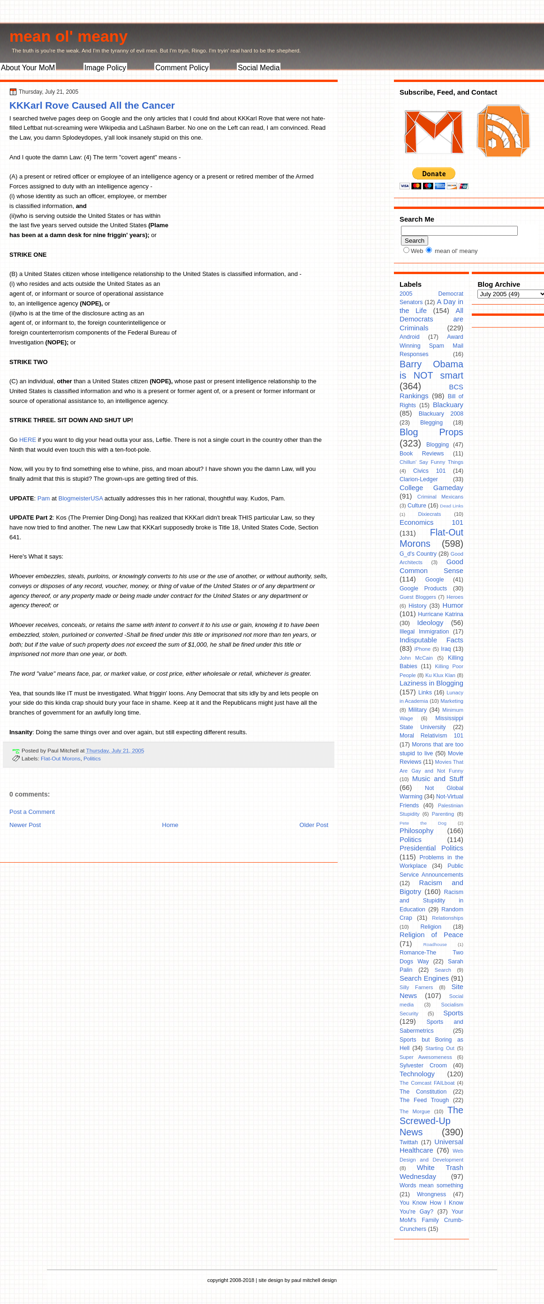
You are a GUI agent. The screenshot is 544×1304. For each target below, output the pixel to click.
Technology (417, 1074)
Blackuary (448, 405)
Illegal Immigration (424, 631)
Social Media (259, 68)
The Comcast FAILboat (427, 1083)
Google (434, 579)
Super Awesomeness (426, 1057)
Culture (417, 505)
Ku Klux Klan (440, 675)
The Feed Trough (424, 1100)
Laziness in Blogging (431, 683)
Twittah (409, 1142)
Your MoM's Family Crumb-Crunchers (431, 1220)
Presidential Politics (431, 848)
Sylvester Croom (423, 1065)
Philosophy (416, 831)
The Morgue (415, 1111)
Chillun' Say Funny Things (431, 462)
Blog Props (431, 432)
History (417, 606)
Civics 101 (429, 471)
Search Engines (424, 978)
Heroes (454, 597)
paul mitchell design (314, 1280)
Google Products (423, 588)
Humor (453, 605)
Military (417, 710)
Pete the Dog (423, 823)
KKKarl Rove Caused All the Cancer (92, 105)
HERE (27, 439)
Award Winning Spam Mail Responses (431, 346)
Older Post (314, 824)
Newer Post (25, 824)
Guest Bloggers (418, 597)
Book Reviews (422, 453)
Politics (92, 758)
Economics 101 (431, 522)
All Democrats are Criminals (431, 319)
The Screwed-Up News (431, 1121)
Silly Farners (416, 987)
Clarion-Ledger (419, 479)
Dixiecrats (429, 514)
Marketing (451, 701)
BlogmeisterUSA (81, 498)
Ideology (430, 622)
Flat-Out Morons (60, 758)
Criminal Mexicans (440, 496)
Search (443, 970)
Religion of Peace (431, 935)
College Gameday (431, 488)
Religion (430, 927)
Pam (44, 498)
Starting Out (439, 1048)
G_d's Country (418, 554)
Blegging (431, 422)
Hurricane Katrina (440, 614)
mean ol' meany (68, 36)
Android (410, 337)
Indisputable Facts (431, 640)
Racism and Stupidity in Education (431, 901)
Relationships (447, 918)
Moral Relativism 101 (431, 735)
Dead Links (451, 505)
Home (170, 824)
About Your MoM (28, 68)
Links (425, 692)
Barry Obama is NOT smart (431, 369)
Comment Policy (182, 68)
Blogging (437, 444)
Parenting (443, 814)
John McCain (416, 658)
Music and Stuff (437, 778)
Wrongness (431, 1194)
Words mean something (431, 1185)
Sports (453, 1013)
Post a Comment (32, 811)
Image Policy (105, 68)
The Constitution (423, 1091)
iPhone (423, 649)
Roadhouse (435, 944)
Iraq (446, 649)
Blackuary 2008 (441, 413)
